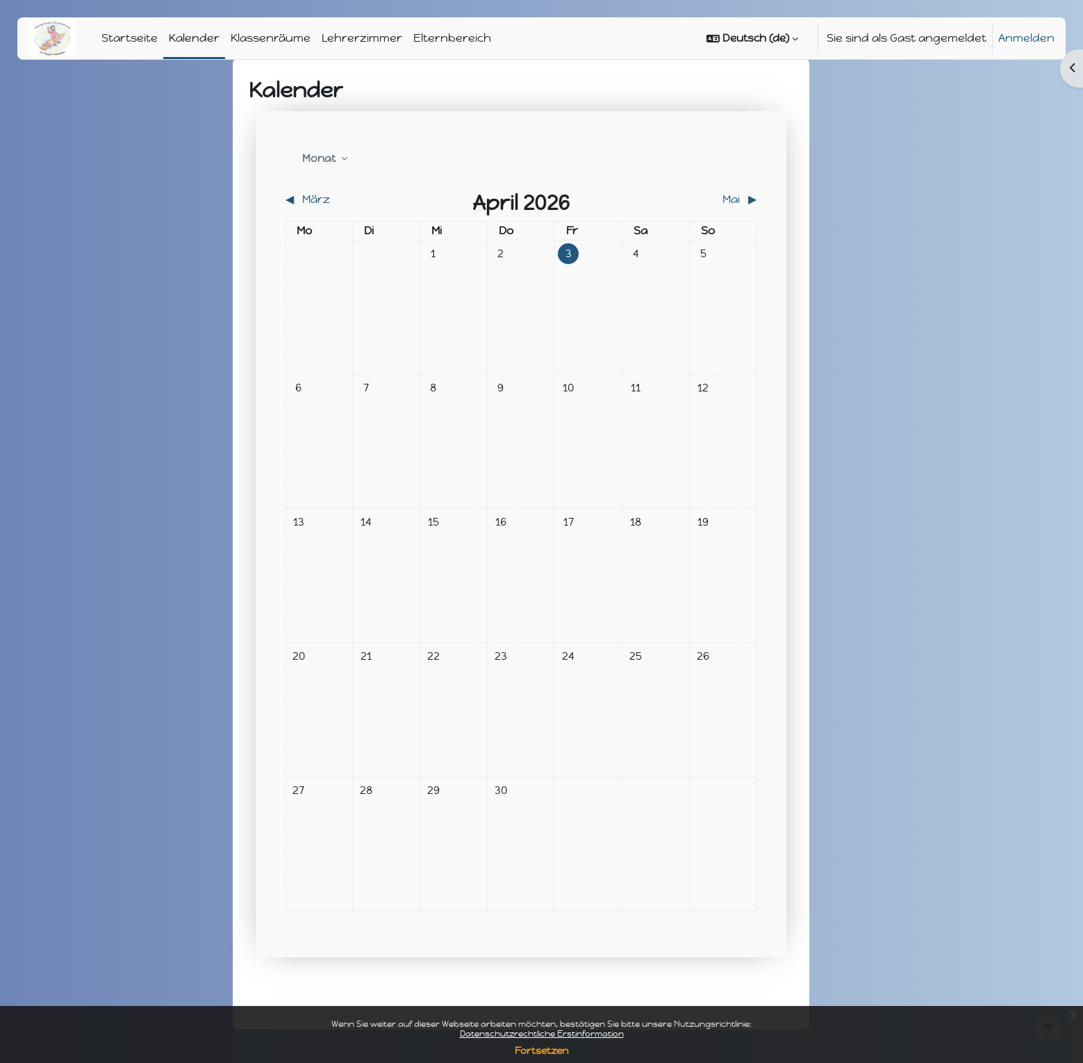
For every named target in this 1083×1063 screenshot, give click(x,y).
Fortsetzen (541, 1051)
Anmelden (1026, 37)
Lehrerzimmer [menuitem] (362, 37)
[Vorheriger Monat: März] (344, 199)
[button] (752, 38)
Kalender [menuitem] (194, 37)
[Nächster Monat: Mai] (698, 199)
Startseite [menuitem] (129, 37)
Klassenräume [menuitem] (271, 37)
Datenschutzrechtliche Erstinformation (542, 1034)
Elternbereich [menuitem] (452, 37)
